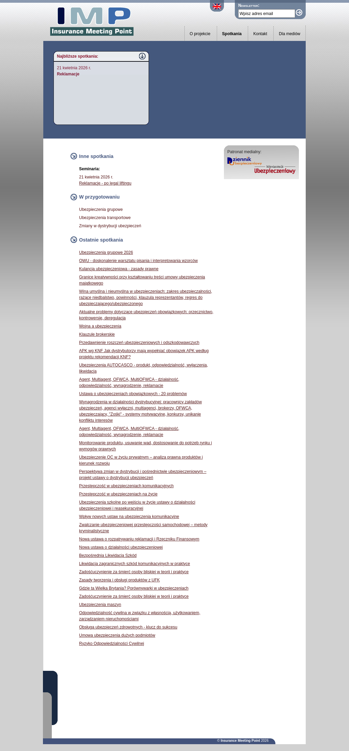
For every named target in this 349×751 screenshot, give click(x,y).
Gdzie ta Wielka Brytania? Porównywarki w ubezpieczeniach (133, 588)
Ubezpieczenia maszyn (100, 604)
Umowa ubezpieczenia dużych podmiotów (117, 635)
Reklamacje (68, 74)
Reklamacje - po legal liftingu (105, 183)
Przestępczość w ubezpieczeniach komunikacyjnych (126, 485)
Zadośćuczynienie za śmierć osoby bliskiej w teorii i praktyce (133, 571)
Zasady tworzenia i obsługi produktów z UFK (119, 580)
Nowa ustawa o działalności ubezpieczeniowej (121, 547)
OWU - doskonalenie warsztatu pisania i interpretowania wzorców (138, 260)
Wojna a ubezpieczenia (100, 326)
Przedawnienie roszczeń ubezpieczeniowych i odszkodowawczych (139, 342)
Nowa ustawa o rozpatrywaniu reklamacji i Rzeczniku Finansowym (139, 539)
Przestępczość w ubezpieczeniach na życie (118, 494)
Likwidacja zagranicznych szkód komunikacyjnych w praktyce (134, 563)
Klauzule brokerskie (97, 334)
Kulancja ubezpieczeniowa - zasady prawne (118, 268)
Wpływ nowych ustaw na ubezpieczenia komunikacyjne (129, 516)
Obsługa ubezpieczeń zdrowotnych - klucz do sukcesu (128, 627)
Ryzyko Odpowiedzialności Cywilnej (111, 643)
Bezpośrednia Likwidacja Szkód (108, 555)
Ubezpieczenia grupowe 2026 (106, 252)
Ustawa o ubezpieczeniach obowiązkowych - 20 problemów (133, 393)
